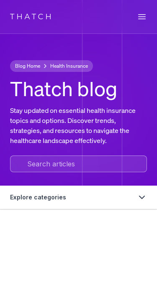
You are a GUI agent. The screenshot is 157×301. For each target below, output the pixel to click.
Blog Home (27, 66)
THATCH (32, 16)
